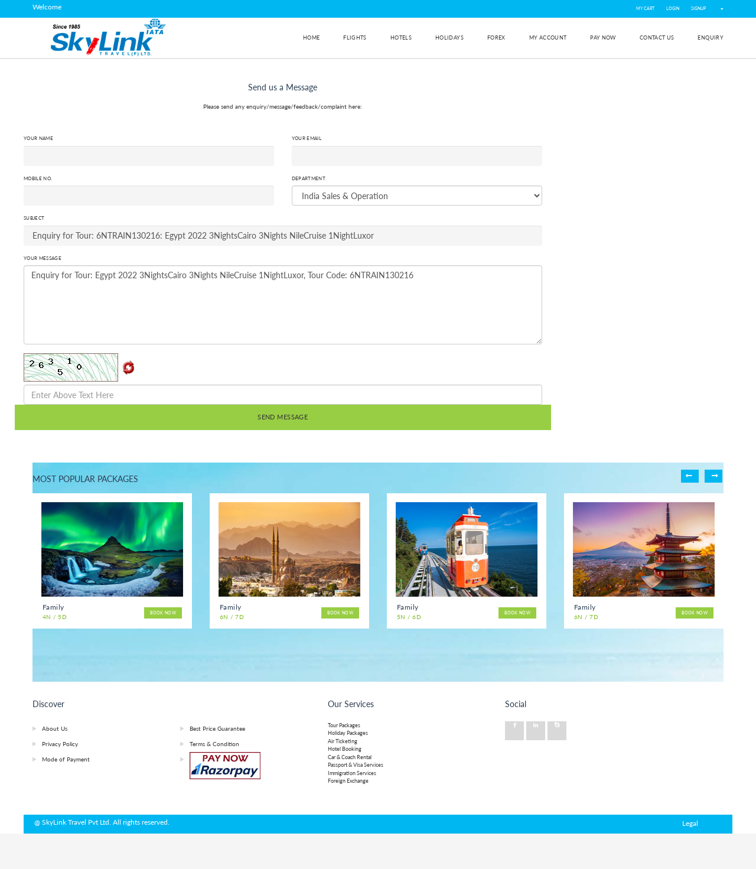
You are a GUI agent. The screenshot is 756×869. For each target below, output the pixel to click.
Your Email (306, 138)
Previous (690, 476)
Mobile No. (38, 178)
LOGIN (672, 8)
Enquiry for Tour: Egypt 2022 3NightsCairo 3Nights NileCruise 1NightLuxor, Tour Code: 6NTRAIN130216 (283, 304)
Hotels (401, 37)
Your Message (42, 258)
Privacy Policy (60, 743)
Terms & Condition (214, 743)
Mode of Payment (66, 759)
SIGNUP (698, 8)
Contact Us (657, 37)
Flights (355, 37)
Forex (496, 37)
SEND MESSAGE (283, 417)
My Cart (645, 8)
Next (713, 476)
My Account (548, 37)
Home (311, 37)
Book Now (163, 613)
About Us (54, 728)
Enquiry (711, 37)
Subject (34, 218)
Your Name (38, 138)
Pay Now (603, 37)
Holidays (449, 37)
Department (308, 178)
